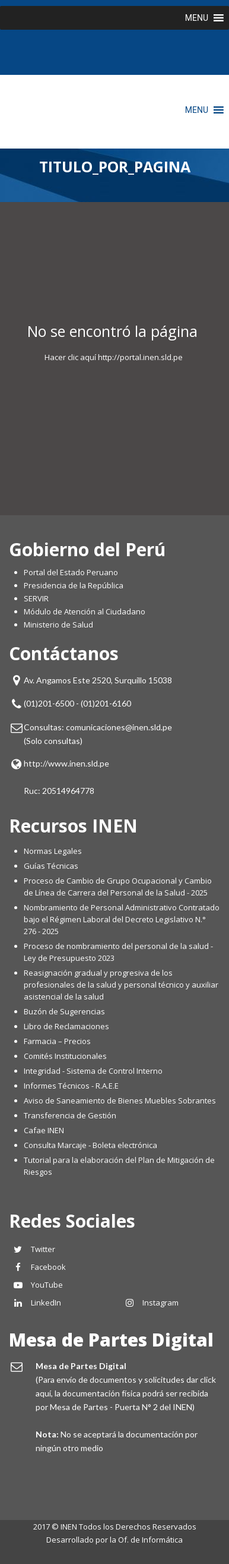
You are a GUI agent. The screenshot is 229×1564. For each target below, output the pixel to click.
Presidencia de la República (73, 585)
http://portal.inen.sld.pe (140, 357)
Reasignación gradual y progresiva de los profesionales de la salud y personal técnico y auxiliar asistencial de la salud (121, 984)
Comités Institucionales (65, 1056)
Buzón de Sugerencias (64, 1011)
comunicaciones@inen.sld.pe (119, 727)
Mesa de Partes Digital (111, 1339)
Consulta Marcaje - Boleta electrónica (90, 1145)
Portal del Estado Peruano (71, 572)
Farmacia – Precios (57, 1041)
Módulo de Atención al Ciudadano (84, 611)
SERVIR (36, 598)
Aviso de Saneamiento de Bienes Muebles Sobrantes (120, 1100)
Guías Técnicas (51, 865)
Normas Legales (53, 851)
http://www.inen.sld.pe (66, 763)
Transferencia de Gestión (70, 1115)
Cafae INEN (44, 1130)
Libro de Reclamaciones (67, 1026)
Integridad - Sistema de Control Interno (93, 1070)
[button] (196, 18)
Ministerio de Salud (58, 624)
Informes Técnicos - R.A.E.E (71, 1085)
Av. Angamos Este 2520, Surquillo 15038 (98, 680)
